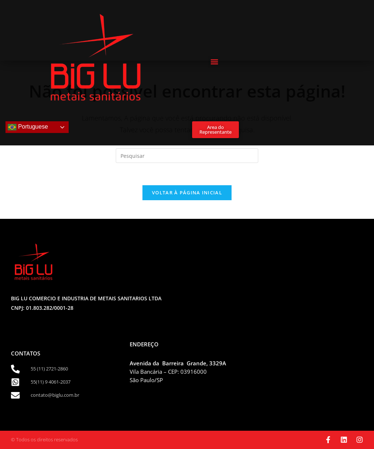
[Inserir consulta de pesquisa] (187, 155)
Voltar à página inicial (187, 192)
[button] (214, 62)
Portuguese (28, 127)
